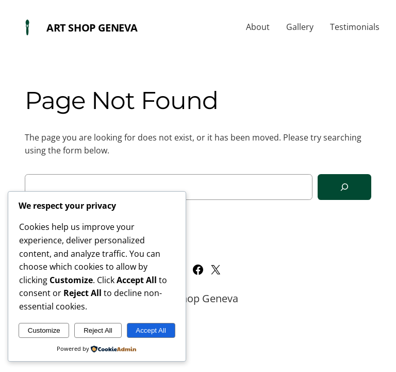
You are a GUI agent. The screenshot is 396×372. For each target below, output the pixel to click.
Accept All (151, 330)
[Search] (344, 187)
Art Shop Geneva (92, 28)
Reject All (98, 330)
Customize (44, 330)
